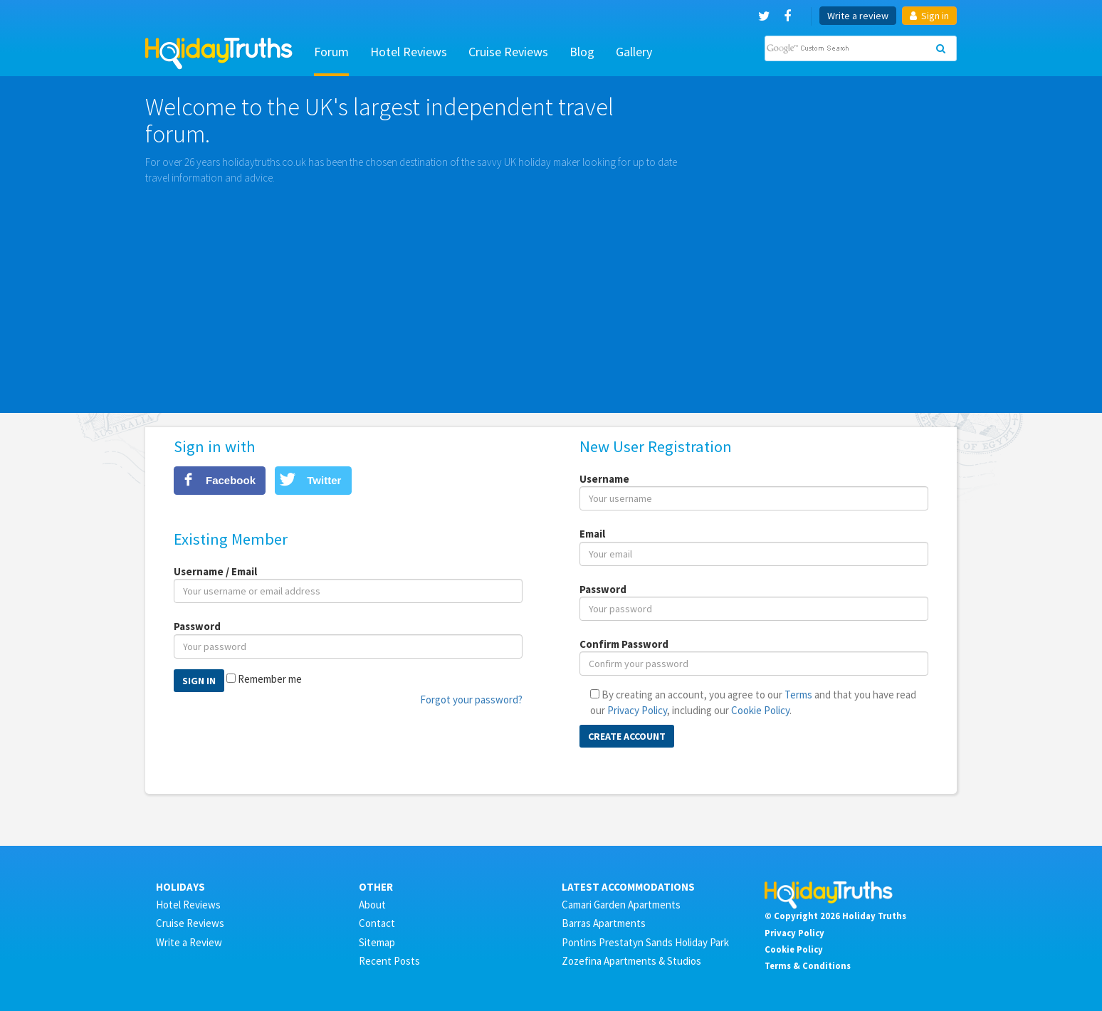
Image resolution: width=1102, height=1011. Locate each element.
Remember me (270, 679)
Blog (582, 51)
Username (604, 479)
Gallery (634, 51)
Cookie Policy (760, 710)
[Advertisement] (551, 292)
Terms (798, 694)
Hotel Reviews (408, 51)
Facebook (231, 480)
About (372, 904)
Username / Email (215, 571)
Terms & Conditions (808, 965)
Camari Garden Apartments (621, 904)
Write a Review (189, 942)
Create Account (627, 736)
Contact (377, 923)
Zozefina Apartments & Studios (631, 961)
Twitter (324, 480)
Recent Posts (389, 961)
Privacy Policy (637, 710)
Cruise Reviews (508, 51)
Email (592, 533)
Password (197, 626)
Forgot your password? (471, 699)
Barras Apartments (604, 923)
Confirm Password (623, 644)
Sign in (929, 15)
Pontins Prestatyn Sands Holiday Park (645, 942)
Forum (331, 51)
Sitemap (377, 942)
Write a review (857, 15)
